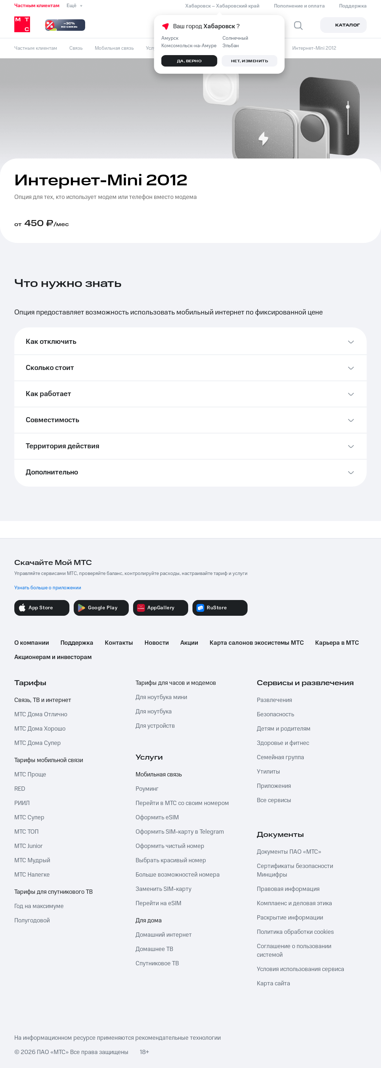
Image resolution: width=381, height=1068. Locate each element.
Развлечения (274, 700)
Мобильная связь (159, 774)
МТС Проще (30, 774)
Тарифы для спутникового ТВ (53, 892)
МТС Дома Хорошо (39, 729)
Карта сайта (273, 983)
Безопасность (275, 714)
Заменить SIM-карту (163, 889)
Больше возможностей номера (178, 875)
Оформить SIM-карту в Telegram (180, 832)
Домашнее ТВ (154, 949)
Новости (157, 643)
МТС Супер (29, 817)
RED (19, 789)
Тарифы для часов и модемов (176, 683)
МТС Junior (28, 846)
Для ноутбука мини (161, 697)
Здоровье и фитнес (283, 743)
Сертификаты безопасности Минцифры (295, 870)
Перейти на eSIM (158, 903)
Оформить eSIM (157, 817)
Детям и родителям (284, 729)
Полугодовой (32, 920)
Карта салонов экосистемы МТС (257, 643)
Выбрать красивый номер (171, 860)
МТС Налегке (32, 875)
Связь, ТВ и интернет (42, 700)
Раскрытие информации (290, 917)
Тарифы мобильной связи (48, 760)
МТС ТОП (26, 832)
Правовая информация (288, 889)
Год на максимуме (39, 906)
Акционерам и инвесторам (53, 657)
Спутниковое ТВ (157, 963)
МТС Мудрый (32, 860)
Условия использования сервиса (300, 969)
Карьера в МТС (337, 643)
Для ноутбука (154, 711)
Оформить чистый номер (170, 846)
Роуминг (147, 789)
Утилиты (268, 771)
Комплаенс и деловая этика (294, 903)
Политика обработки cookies (295, 932)
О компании (31, 643)
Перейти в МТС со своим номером (182, 803)
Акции (189, 643)
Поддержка (76, 643)
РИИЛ (22, 803)
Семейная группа (280, 757)
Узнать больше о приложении (47, 587)
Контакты (119, 643)
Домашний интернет (164, 935)
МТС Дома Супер (37, 743)
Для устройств (155, 726)
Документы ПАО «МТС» (289, 852)
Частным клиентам (36, 5)
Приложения (274, 786)
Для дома (149, 920)
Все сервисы (274, 800)
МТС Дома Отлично (40, 714)
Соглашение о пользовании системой (294, 950)
